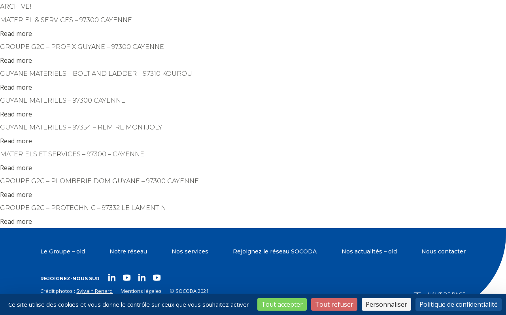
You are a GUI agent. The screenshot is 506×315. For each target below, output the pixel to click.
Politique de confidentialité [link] (458, 304)
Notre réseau (128, 251)
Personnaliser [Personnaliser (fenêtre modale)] (386, 304)
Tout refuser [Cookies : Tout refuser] (334, 304)
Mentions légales (141, 290)
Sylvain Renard (94, 290)
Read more (16, 33)
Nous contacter (443, 251)
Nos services (190, 251)
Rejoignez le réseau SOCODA (275, 251)
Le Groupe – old (62, 251)
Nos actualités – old (369, 251)
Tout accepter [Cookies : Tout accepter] (282, 304)
